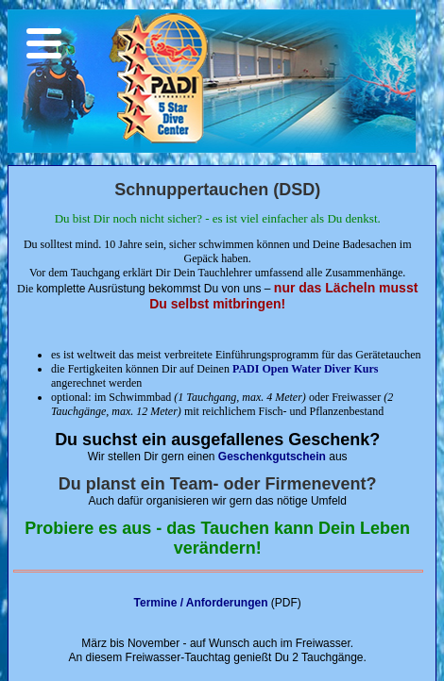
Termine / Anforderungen (201, 602)
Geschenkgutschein (272, 456)
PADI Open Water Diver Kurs (305, 368)
